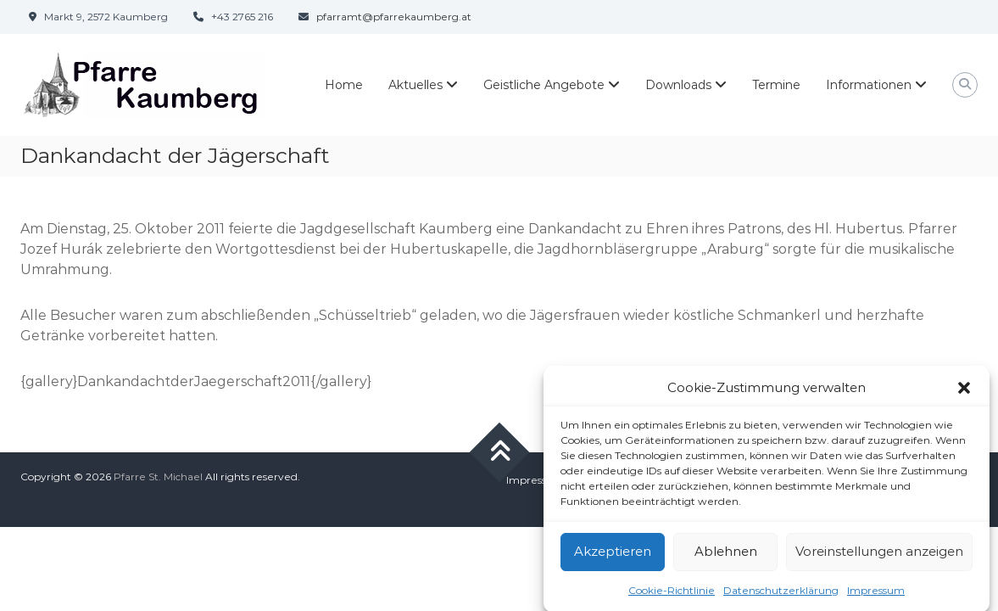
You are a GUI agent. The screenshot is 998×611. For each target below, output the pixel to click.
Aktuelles (415, 84)
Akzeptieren (612, 556)
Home (344, 84)
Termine (776, 84)
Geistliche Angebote (544, 84)
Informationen (869, 84)
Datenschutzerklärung (781, 594)
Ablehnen (725, 556)
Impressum (876, 594)
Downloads (678, 84)
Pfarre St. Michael (158, 476)
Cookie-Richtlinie (671, 594)
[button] (964, 392)
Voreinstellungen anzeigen (879, 556)
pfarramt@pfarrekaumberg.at (393, 16)
